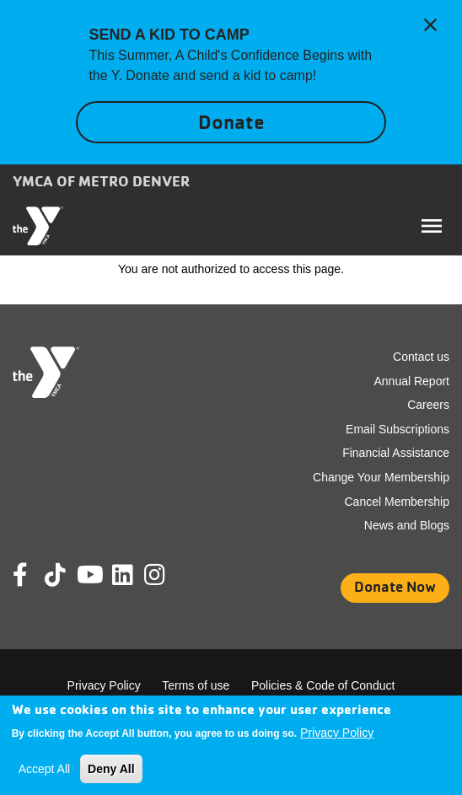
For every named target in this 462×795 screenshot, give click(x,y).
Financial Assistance (395, 452)
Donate (231, 122)
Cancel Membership (397, 501)
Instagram (166, 575)
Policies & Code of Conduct (323, 685)
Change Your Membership (381, 477)
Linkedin (134, 575)
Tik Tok (56, 586)
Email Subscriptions (397, 429)
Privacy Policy (104, 685)
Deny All (111, 769)
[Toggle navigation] (431, 226)
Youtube (88, 575)
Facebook (32, 575)
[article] (231, 82)
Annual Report (411, 381)
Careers (428, 404)
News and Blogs (406, 525)
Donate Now (395, 586)
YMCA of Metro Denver (101, 180)
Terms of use (195, 685)
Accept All (44, 769)
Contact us (421, 356)
